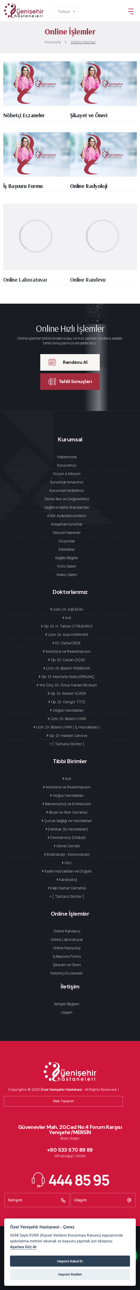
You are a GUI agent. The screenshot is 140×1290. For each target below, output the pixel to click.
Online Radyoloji (88, 187)
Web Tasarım (63, 1101)
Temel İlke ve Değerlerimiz (66, 498)
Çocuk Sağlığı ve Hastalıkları (67, 820)
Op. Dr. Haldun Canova (67, 735)
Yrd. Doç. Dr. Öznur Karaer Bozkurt (67, 684)
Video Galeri (66, 574)
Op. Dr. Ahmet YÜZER (67, 693)
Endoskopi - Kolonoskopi (66, 854)
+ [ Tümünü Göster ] (66, 743)
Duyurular (67, 540)
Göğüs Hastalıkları (67, 710)
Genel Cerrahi (67, 845)
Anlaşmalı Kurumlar (67, 524)
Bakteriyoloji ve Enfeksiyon (66, 803)
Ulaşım (66, 1012)
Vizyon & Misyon (67, 473)
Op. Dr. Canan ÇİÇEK (66, 659)
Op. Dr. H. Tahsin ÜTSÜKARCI (66, 626)
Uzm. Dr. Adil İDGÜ (66, 609)
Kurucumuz (66, 465)
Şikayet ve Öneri (88, 116)
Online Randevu (88, 283)
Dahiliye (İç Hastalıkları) (67, 829)
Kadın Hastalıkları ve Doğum (67, 871)
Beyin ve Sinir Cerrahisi (66, 812)
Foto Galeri (66, 566)
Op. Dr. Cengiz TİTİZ (66, 701)
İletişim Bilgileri (66, 1003)
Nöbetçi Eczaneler (24, 116)
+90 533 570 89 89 (70, 1149)
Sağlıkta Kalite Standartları (66, 507)
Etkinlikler (67, 549)
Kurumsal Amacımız (66, 482)
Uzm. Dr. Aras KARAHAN (66, 634)
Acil (66, 617)
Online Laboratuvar (25, 283)
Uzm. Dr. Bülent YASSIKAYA (66, 668)
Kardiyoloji (67, 879)
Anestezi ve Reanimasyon (67, 651)
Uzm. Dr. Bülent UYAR (67, 718)
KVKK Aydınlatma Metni (66, 515)
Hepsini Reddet (70, 1274)
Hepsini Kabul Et (70, 1261)
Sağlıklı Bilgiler (66, 557)
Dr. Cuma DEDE (67, 642)
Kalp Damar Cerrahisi (67, 887)
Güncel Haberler (67, 532)
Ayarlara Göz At (23, 1247)
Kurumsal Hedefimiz (66, 490)
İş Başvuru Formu (22, 187)
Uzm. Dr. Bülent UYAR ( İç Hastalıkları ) (66, 727)
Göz (67, 862)
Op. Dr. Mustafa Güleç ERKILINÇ (67, 676)
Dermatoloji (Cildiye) (67, 837)
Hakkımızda (67, 456)
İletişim (37, 1200)
